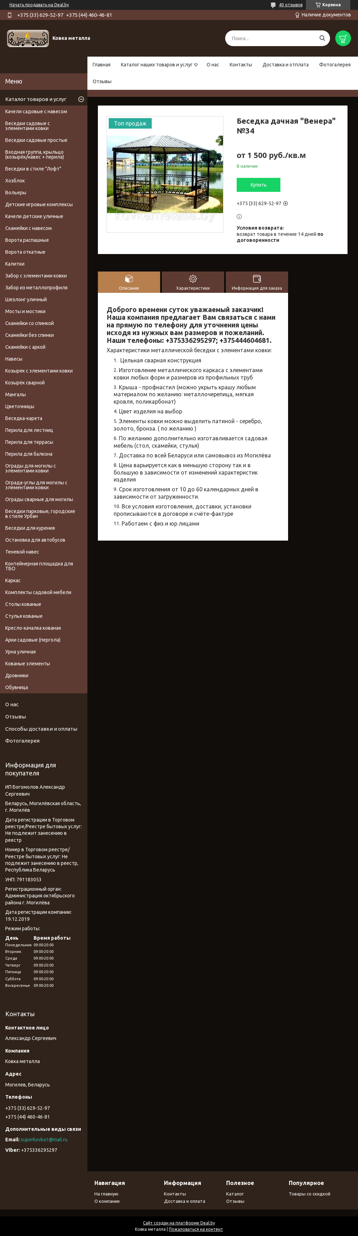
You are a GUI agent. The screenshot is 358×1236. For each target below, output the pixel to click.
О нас (213, 64)
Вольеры (15, 192)
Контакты (241, 64)
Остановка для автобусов (35, 540)
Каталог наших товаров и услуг (157, 64)
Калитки (14, 264)
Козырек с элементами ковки (39, 371)
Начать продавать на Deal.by (39, 4)
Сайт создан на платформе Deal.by (179, 1223)
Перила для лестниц (29, 430)
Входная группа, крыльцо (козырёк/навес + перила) (34, 154)
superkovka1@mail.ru (44, 1139)
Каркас (13, 580)
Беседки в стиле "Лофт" (33, 169)
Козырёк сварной (25, 382)
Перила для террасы (29, 442)
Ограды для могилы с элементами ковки (30, 468)
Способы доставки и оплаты (41, 729)
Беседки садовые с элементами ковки (27, 126)
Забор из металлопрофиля (36, 287)
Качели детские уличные (34, 216)
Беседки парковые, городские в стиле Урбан (40, 513)
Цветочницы (19, 406)
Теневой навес (22, 552)
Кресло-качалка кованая (33, 628)
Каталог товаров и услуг (35, 99)
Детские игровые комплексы (39, 204)
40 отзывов (290, 4)
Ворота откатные (25, 252)
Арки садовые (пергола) (32, 640)
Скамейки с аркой (25, 347)
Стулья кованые (24, 616)
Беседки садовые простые (36, 140)
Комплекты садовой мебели (38, 592)
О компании (107, 1201)
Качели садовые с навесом (36, 111)
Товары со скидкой (309, 1193)
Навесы (13, 359)
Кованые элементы (27, 663)
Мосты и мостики (25, 311)
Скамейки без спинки (29, 335)
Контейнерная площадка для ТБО (39, 566)
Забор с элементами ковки (36, 276)
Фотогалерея (335, 64)
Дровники (16, 675)
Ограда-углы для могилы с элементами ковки (36, 485)
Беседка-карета (23, 418)
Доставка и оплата (184, 1201)
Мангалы (15, 394)
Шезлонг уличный (26, 299)
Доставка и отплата (286, 64)
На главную (106, 1193)
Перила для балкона (28, 454)
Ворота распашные (27, 240)
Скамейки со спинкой (29, 323)
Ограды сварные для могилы (39, 499)
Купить (259, 185)
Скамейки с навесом (28, 228)
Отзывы (102, 81)
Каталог (235, 1193)
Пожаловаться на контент (196, 1229)
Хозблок (15, 180)
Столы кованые (23, 604)
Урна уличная (20, 652)
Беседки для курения (30, 528)
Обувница (16, 687)
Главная (101, 64)
